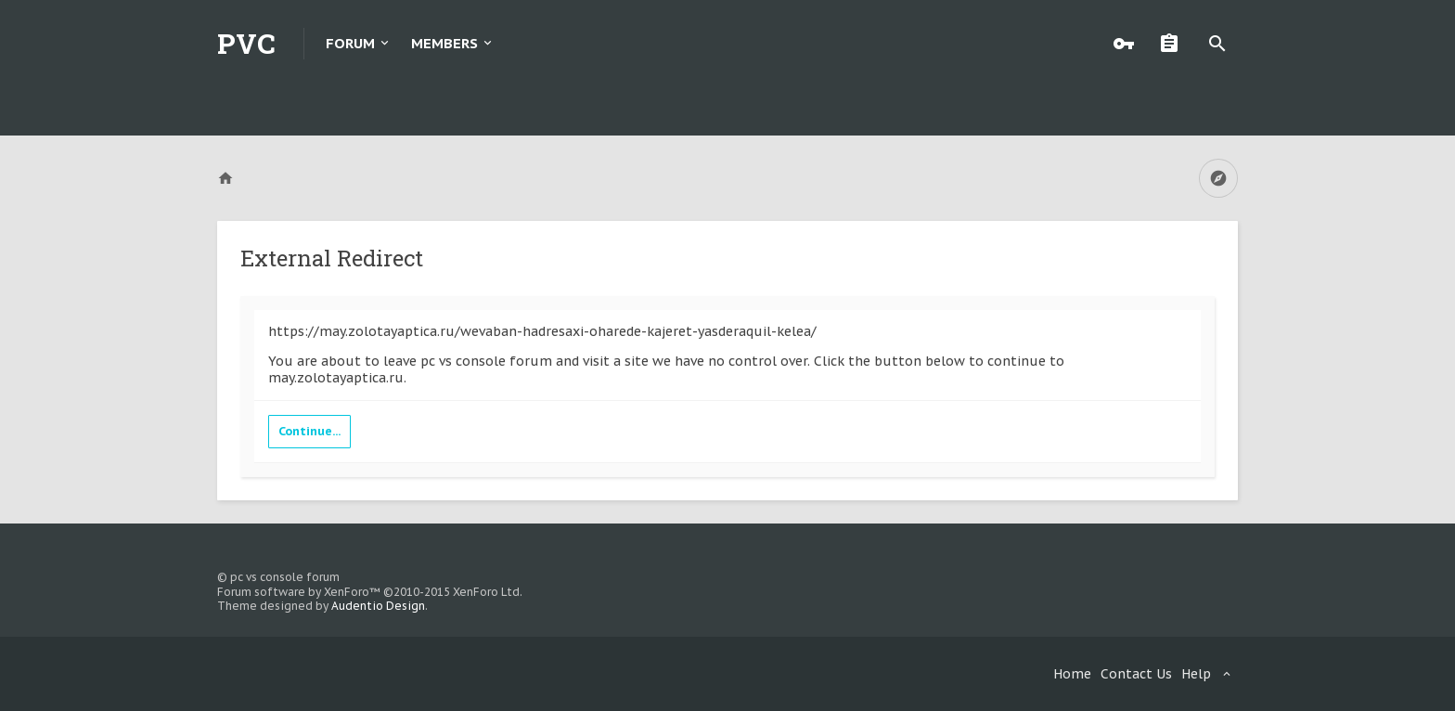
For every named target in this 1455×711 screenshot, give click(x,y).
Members (444, 43)
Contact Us (1136, 674)
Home (1072, 674)
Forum (350, 43)
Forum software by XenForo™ (369, 592)
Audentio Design (378, 606)
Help (1196, 674)
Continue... (309, 431)
